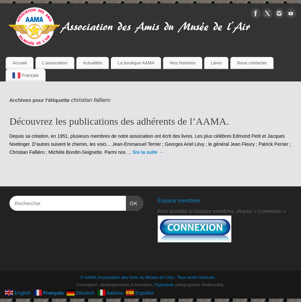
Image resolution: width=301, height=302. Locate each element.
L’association (55, 62)
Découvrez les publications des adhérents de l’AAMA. (119, 121)
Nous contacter (252, 62)
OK (132, 202)
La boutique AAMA (136, 62)
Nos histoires (183, 62)
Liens (216, 62)
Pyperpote (164, 285)
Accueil (19, 62)
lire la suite (148, 152)
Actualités (92, 62)
